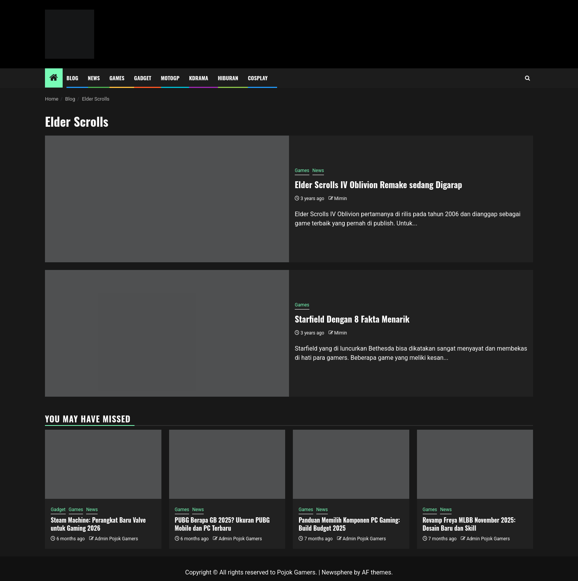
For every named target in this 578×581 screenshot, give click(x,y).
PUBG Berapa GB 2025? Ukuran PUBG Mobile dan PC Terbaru (222, 524)
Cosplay (257, 78)
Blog (72, 78)
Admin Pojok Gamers (116, 538)
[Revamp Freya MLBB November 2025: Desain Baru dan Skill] (475, 464)
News (94, 78)
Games (117, 78)
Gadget (142, 78)
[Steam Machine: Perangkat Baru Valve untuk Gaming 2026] (103, 464)
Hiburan (228, 78)
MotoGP (170, 78)
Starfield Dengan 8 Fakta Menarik (352, 319)
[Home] (54, 78)
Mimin (340, 198)
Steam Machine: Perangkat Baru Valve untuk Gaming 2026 (98, 524)
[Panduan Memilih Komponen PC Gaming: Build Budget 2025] (351, 464)
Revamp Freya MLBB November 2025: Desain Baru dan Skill (469, 524)
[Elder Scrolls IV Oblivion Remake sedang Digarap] (167, 199)
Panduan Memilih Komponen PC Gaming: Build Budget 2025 (349, 524)
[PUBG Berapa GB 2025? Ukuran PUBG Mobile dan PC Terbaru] (227, 464)
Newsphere (337, 572)
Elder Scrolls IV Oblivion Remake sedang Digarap (378, 184)
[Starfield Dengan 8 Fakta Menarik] (167, 333)
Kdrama (198, 78)
